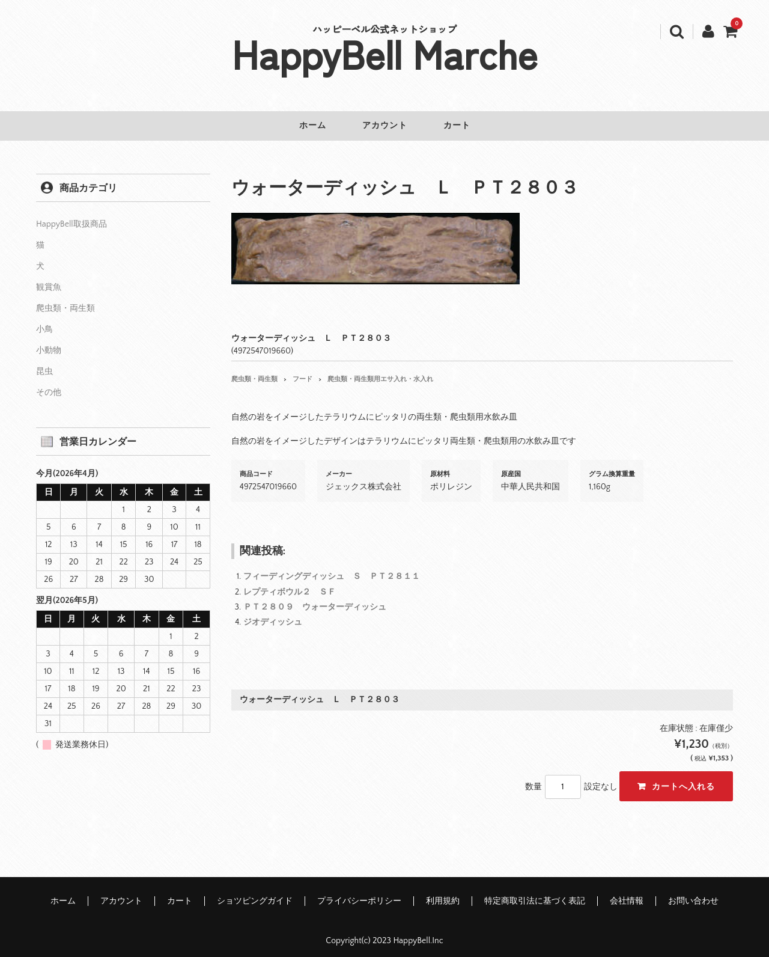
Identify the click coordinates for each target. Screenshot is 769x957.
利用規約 (443, 892)
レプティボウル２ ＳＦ (289, 584)
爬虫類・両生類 (254, 371)
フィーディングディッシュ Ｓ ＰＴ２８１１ (331, 568)
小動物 (48, 342)
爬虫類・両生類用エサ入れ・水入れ (380, 371)
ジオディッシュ (272, 614)
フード (302, 371)
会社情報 (626, 892)
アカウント (384, 125)
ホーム (304, 125)
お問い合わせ (693, 892)
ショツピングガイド (255, 892)
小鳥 (44, 321)
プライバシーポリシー (359, 892)
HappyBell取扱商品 (71, 216)
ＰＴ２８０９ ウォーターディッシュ (314, 599)
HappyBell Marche (385, 53)
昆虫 (44, 363)
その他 (48, 384)
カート (465, 125)
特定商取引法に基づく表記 (534, 892)
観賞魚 (48, 279)
